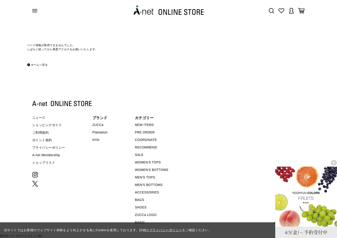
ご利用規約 (40, 132)
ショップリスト (43, 162)
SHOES (140, 207)
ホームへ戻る (39, 64)
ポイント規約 (42, 140)
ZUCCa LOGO (146, 215)
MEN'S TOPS (145, 177)
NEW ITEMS (144, 125)
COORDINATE (146, 140)
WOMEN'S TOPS (148, 162)
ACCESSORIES (147, 192)
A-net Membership (46, 155)
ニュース (38, 117)
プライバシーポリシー (48, 147)
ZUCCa (98, 125)
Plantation (100, 132)
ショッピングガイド (47, 125)
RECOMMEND (146, 147)
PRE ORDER (145, 132)
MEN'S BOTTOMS (149, 185)
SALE (139, 155)
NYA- (96, 140)
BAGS (139, 200)
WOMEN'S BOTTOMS (151, 170)
